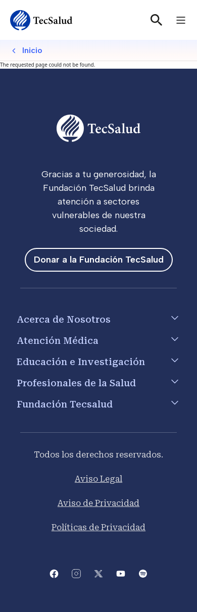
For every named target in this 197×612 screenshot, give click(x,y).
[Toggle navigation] (181, 20)
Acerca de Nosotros (64, 319)
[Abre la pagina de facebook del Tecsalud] (54, 573)
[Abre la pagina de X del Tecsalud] (98, 573)
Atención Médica (57, 340)
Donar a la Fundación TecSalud (99, 259)
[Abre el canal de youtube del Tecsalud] (121, 573)
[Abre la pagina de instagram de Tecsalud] (76, 573)
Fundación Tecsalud (65, 404)
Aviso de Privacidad (98, 503)
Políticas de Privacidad (98, 527)
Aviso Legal (98, 479)
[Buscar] (157, 20)
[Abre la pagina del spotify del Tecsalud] (143, 573)
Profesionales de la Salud (76, 383)
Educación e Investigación (81, 361)
